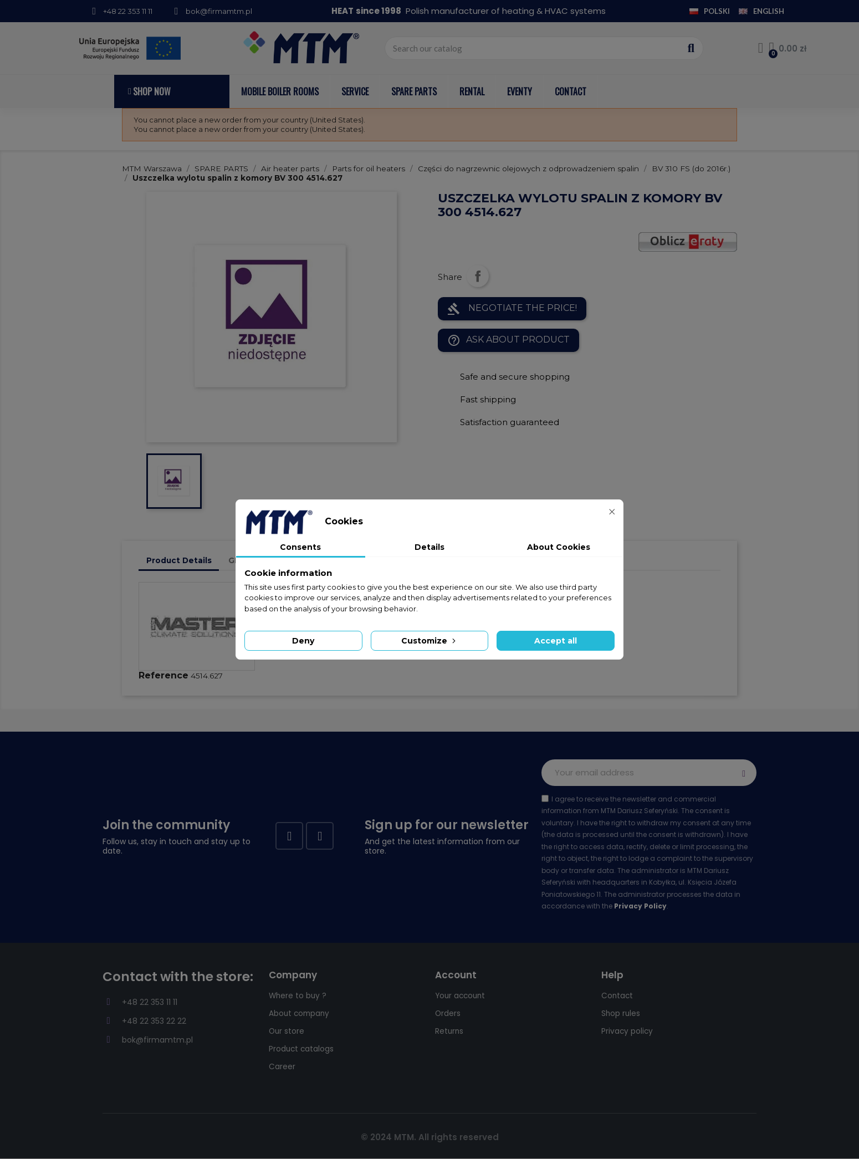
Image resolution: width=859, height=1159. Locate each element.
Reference (163, 675)
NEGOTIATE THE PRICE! (512, 308)
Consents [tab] (300, 547)
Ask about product (508, 340)
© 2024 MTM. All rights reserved (430, 1137)
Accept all (555, 641)
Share (478, 276)
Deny (303, 641)
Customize (429, 641)
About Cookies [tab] (558, 547)
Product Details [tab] (179, 560)
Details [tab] (429, 547)
